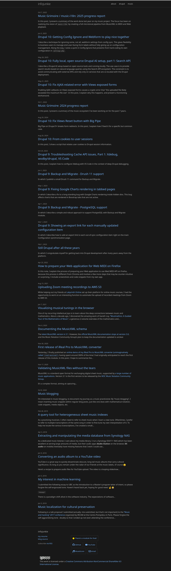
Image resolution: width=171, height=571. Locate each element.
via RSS (49, 543)
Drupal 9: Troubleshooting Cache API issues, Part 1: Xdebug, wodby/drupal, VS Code (78, 156)
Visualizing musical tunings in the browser (66, 308)
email (92, 551)
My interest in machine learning (59, 479)
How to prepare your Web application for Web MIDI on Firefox (79, 266)
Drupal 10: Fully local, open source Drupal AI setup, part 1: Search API (84, 61)
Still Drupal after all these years (59, 248)
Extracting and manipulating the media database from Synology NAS (84, 435)
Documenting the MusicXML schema (62, 329)
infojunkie (44, 4)
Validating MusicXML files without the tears (66, 368)
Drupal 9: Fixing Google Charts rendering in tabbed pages (76, 189)
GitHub (76, 545)
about (113, 3)
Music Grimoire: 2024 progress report (63, 105)
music (130, 3)
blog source (43, 539)
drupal (122, 3)
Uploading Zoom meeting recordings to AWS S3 (69, 287)
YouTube (90, 545)
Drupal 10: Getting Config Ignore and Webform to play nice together (83, 37)
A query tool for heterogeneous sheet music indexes (73, 414)
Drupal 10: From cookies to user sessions (65, 139)
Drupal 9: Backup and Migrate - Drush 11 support (71, 174)
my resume (42, 536)
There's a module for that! (84, 538)
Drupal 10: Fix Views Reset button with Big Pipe (69, 121)
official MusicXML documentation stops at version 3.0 (105, 334)
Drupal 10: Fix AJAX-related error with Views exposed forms (77, 85)
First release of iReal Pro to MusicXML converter (70, 347)
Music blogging (48, 393)
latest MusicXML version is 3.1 (55, 334)
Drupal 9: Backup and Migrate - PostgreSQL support (72, 207)
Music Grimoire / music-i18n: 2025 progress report (71, 16)
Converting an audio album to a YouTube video (69, 456)
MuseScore (78, 551)
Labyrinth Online (73, 292)
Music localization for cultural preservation (66, 507)
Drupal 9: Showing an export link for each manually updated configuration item (78, 227)
